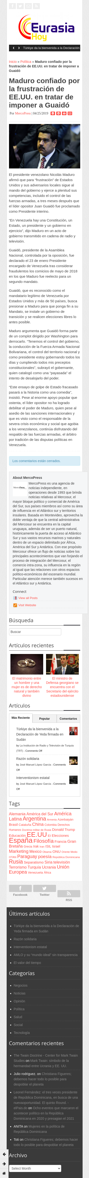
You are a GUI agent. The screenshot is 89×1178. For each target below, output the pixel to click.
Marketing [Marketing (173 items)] (18, 851)
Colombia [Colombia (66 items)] (51, 825)
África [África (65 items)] (47, 872)
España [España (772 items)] (21, 840)
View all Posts (28, 598)
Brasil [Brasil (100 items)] (13, 825)
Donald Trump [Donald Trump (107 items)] (63, 829)
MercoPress (23, 113)
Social (18, 1025)
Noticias (20, 993)
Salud (18, 1017)
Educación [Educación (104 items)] (17, 835)
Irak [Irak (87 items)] (36, 846)
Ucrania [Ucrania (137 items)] (49, 867)
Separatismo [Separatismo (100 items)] (34, 862)
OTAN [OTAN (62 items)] (12, 857)
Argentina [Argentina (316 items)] (34, 819)
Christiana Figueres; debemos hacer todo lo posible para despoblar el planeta (43, 1079)
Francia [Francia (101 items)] (60, 841)
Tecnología (22, 1033)
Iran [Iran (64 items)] (42, 846)
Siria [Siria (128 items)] (48, 862)
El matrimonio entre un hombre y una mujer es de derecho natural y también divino (27, 687)
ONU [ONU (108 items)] (56, 851)
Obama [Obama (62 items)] (47, 851)
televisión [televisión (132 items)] (61, 862)
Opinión (19, 1001)
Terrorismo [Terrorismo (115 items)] (18, 867)
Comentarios (68, 718)
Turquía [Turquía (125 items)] (34, 867)
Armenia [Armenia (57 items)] (52, 819)
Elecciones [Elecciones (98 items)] (60, 836)
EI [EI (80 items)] (49, 836)
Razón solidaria (27, 759)
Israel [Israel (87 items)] (56, 846)
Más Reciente (21, 717)
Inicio (13, 62)
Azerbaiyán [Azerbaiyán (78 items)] (65, 819)
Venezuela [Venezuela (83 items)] (35, 872)
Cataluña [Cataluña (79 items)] (25, 825)
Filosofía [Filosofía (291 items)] (43, 841)
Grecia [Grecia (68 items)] (28, 846)
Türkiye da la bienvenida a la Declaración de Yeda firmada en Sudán (51, 49)
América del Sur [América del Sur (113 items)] (40, 814)
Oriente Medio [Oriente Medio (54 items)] (69, 851)
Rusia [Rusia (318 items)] (16, 862)
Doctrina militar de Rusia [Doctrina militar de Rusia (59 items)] (36, 829)
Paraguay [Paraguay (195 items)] (27, 856)
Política (25, 62)
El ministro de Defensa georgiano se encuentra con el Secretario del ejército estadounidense (62, 687)
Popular (44, 718)
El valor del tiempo (27, 963)
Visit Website (27, 605)
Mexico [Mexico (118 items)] (35, 851)
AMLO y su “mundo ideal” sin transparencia (46, 955)
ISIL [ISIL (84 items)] (48, 846)
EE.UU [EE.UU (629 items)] (37, 834)
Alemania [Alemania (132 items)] (17, 814)
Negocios (21, 985)
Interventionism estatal (33, 778)
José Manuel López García (35, 764)
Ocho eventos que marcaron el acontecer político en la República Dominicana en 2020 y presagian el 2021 (46, 1113)
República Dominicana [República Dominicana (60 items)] (66, 857)
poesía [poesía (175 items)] (45, 856)
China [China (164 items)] (38, 824)
